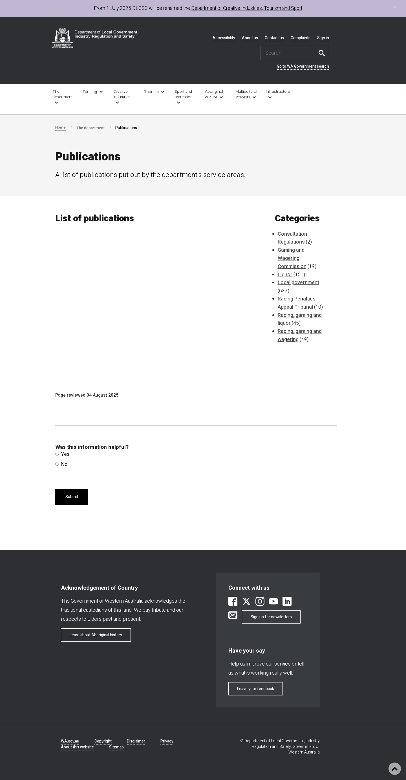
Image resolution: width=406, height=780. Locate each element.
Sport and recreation (184, 94)
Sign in (323, 38)
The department (62, 94)
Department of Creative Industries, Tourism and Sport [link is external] (246, 8)
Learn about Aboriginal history (96, 635)
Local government (298, 282)
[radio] (57, 454)
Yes (62, 454)
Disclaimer (136, 741)
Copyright (103, 741)
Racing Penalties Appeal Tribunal (296, 303)
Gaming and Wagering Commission (292, 258)
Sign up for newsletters (271, 617)
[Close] (394, 7)
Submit (71, 497)
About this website (77, 747)
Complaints (300, 38)
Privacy (166, 741)
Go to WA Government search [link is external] (303, 66)
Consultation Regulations (292, 238)
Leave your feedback (255, 689)
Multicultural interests (246, 94)
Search (323, 53)
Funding (90, 92)
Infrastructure (277, 91)
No (61, 464)
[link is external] (232, 602)
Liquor (285, 275)
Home (60, 127)
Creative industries (121, 94)
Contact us (274, 38)
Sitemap (116, 747)
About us (250, 38)
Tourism (151, 92)
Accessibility (224, 38)
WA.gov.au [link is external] (70, 741)
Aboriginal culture (214, 94)
